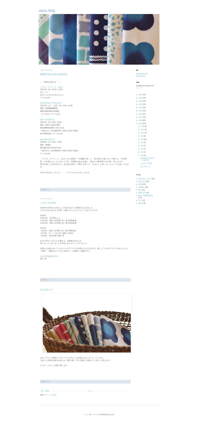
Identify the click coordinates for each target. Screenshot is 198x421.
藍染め (140, 203)
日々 (139, 200)
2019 (141, 104)
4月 (142, 152)
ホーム (90, 391)
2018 (141, 107)
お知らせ (141, 181)
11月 (143, 129)
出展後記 (141, 187)
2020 (141, 101)
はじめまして (46, 289)
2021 (141, 98)
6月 (142, 146)
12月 (143, 126)
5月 (142, 149)
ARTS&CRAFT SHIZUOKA (51, 103)
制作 (139, 190)
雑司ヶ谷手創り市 (47, 120)
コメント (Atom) (50, 395)
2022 (141, 95)
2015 (141, 117)
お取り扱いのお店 (144, 179)
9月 (142, 136)
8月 (142, 139)
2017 (141, 111)
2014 (141, 120)
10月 (143, 133)
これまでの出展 (48, 202)
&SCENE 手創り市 (47, 139)
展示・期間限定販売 (145, 195)
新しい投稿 (45, 391)
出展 (139, 184)
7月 (142, 142)
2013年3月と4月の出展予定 (53, 74)
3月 (142, 155)
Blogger (111, 415)
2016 (141, 114)
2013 (141, 124)
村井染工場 (142, 193)
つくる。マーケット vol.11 (51, 87)
